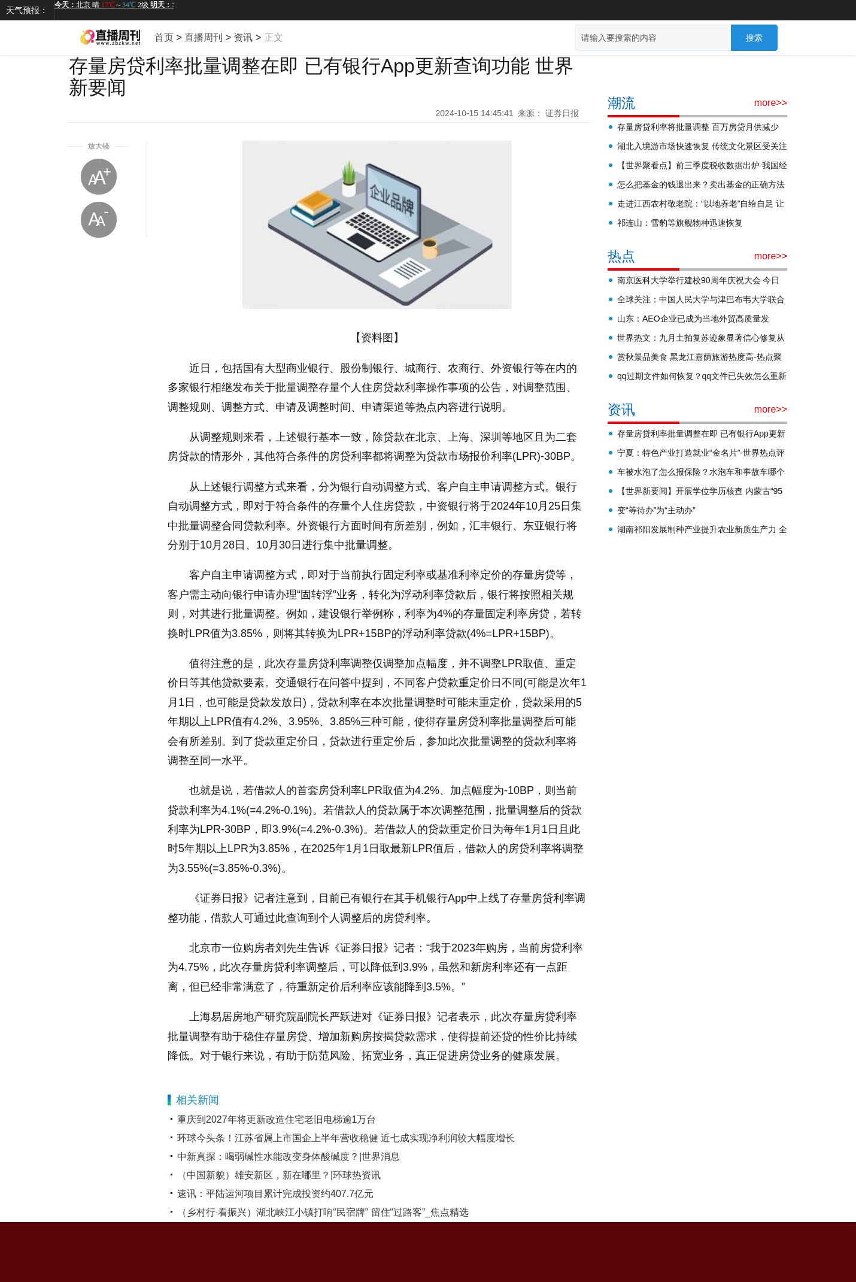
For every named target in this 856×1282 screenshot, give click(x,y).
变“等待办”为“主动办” (656, 510)
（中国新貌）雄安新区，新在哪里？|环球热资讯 (279, 1175)
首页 (164, 37)
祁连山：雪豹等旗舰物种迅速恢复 (680, 223)
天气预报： (27, 10)
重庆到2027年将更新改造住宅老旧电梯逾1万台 (277, 1119)
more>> (770, 103)
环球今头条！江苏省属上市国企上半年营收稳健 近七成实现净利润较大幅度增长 (346, 1138)
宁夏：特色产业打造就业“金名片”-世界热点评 (701, 452)
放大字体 (99, 177)
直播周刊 (203, 37)
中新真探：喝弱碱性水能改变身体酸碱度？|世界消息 (288, 1156)
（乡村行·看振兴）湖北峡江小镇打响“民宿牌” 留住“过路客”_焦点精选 (323, 1212)
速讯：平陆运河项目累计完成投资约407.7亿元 (275, 1194)
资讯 (243, 37)
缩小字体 (99, 220)
